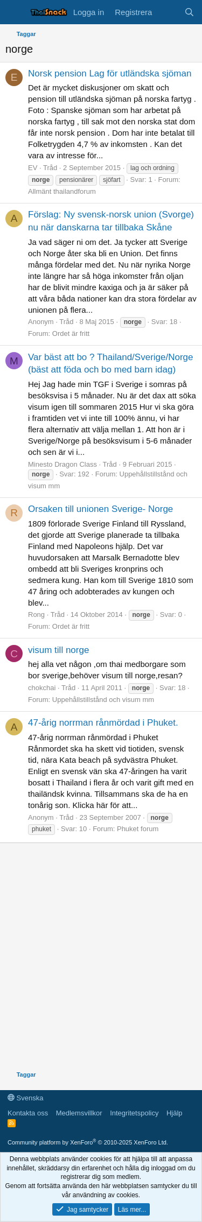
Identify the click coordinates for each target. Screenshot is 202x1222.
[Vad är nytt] (167, 12)
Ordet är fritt (70, 333)
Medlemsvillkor (79, 1113)
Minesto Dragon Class (62, 464)
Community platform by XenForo (88, 1142)
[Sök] (189, 12)
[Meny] (14, 12)
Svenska (25, 1098)
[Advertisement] (101, 958)
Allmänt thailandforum (62, 191)
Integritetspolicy (134, 1113)
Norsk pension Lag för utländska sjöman (109, 73)
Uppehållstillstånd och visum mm (103, 700)
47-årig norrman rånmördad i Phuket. (103, 723)
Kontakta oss (28, 1113)
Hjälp (174, 1113)
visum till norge (58, 650)
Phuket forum (137, 829)
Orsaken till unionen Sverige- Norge (100, 509)
